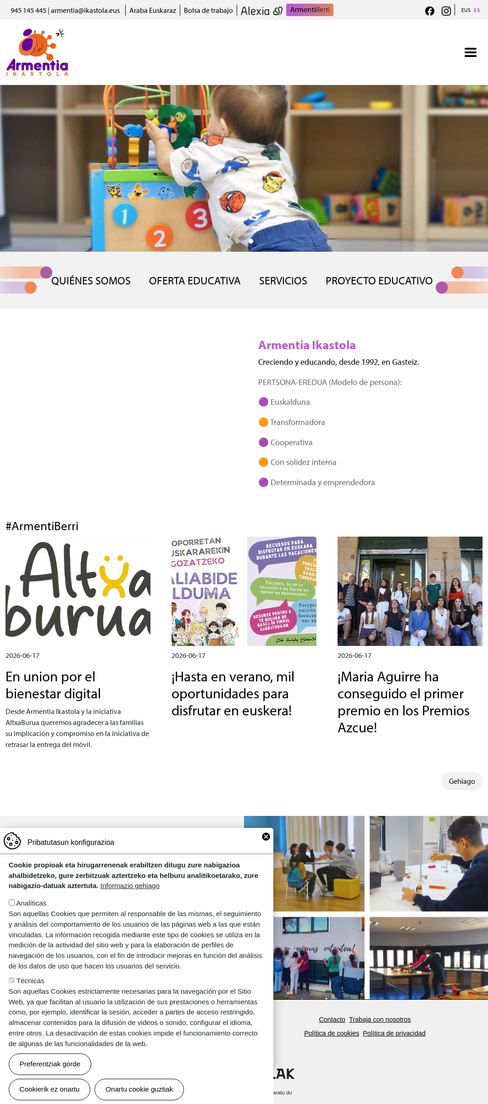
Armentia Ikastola (37, 34)
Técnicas (30, 981)
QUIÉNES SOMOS (91, 280)
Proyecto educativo (379, 280)
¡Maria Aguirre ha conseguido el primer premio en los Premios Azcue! (404, 701)
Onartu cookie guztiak (139, 1089)
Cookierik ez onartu (50, 1089)
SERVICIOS (283, 280)
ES (477, 9)
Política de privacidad (394, 1033)
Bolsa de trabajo (208, 10)
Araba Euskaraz (152, 10)
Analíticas (31, 903)
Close (266, 836)
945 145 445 (28, 10)
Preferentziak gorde (50, 1064)
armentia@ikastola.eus (85, 10)
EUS (466, 9)
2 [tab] (250, 241)
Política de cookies (331, 1033)
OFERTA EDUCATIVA (195, 280)
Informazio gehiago (130, 885)
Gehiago (462, 781)
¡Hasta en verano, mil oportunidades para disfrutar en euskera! (233, 693)
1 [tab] (237, 241)
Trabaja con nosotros (380, 1019)
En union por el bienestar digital (53, 684)
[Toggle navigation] (470, 52)
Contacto (332, 1019)
